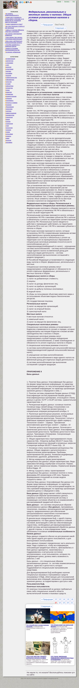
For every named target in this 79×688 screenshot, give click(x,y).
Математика (9, 94)
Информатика (9, 79)
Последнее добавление (12, 52)
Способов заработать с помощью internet (12, 45)
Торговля (8, 130)
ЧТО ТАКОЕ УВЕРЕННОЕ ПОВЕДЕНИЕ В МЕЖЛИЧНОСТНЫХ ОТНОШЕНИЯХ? (62, 658)
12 (56, 599)
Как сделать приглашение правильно (13, 34)
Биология (8, 67)
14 (64, 599)
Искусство (8, 82)
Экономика (8, 142)
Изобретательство (11, 77)
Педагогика (8, 109)
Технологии (9, 128)
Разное (7, 119)
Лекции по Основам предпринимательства (12, 49)
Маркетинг (8, 92)
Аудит (7, 65)
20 (68, 603)
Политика (8, 111)
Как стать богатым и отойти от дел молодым (15, 27)
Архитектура (9, 61)
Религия (7, 121)
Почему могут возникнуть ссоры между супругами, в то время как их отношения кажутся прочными (14, 20)
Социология (9, 123)
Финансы (8, 136)
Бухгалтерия (9, 69)
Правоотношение (10, 113)
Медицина (8, 98)
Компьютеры (9, 86)
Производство (9, 115)
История (8, 84)
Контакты (66, 1)
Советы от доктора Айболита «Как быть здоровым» (14, 30)
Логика (7, 90)
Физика (7, 132)
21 (72, 603)
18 (60, 603)
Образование (9, 107)
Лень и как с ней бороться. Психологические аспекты (13, 41)
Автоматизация (10, 59)
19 (64, 603)
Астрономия (9, 63)
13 (60, 599)
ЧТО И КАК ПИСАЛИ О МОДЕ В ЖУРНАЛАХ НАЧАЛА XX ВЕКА (36, 657)
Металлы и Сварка (11, 102)
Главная (59, 1)
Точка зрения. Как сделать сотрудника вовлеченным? (13, 38)
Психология (9, 117)
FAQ (73, 1)
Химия (7, 138)
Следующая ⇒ (60, 28)
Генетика (8, 71)
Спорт (7, 125)
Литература (9, 88)
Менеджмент (9, 100)
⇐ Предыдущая (47, 25)
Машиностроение (10, 96)
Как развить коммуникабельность (12, 14)
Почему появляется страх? (14, 24)
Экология (8, 140)
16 (72, 599)
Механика (8, 105)
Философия (9, 134)
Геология (8, 75)
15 (68, 599)
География (8, 73)
